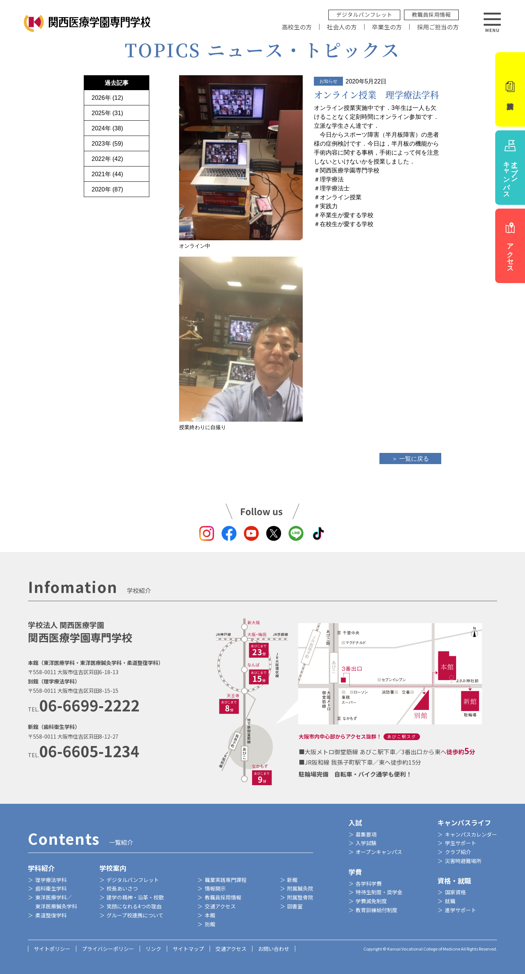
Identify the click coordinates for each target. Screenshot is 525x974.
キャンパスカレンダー (471, 834)
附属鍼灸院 (300, 888)
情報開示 (215, 888)
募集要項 (366, 834)
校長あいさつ (122, 888)
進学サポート (460, 910)
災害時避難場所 (463, 860)
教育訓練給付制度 (376, 910)
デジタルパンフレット (364, 14)
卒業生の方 (387, 27)
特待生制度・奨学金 (379, 892)
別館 (210, 924)
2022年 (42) (107, 159)
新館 (292, 879)
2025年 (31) (107, 113)
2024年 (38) (107, 128)
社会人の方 (342, 27)
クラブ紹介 (458, 852)
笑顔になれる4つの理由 (134, 906)
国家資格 (455, 892)
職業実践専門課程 (225, 879)
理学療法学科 (51, 879)
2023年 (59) (107, 143)
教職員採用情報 (431, 14)
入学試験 (366, 843)
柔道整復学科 (51, 915)
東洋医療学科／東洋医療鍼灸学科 (56, 902)
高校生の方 (297, 27)
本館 (210, 915)
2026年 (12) (107, 98)
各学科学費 (369, 883)
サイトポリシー (52, 949)
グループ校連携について (134, 915)
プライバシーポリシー (108, 949)
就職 (450, 901)
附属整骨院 (300, 897)
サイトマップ (188, 949)
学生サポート (460, 843)
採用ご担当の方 (438, 27)
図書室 (295, 906)
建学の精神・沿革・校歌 (135, 897)
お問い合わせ (273, 949)
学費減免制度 (371, 901)
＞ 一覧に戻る (410, 459)
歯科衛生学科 (51, 888)
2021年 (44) (107, 174)
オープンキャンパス (379, 852)
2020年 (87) (107, 189)
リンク (153, 949)
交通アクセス (220, 906)
